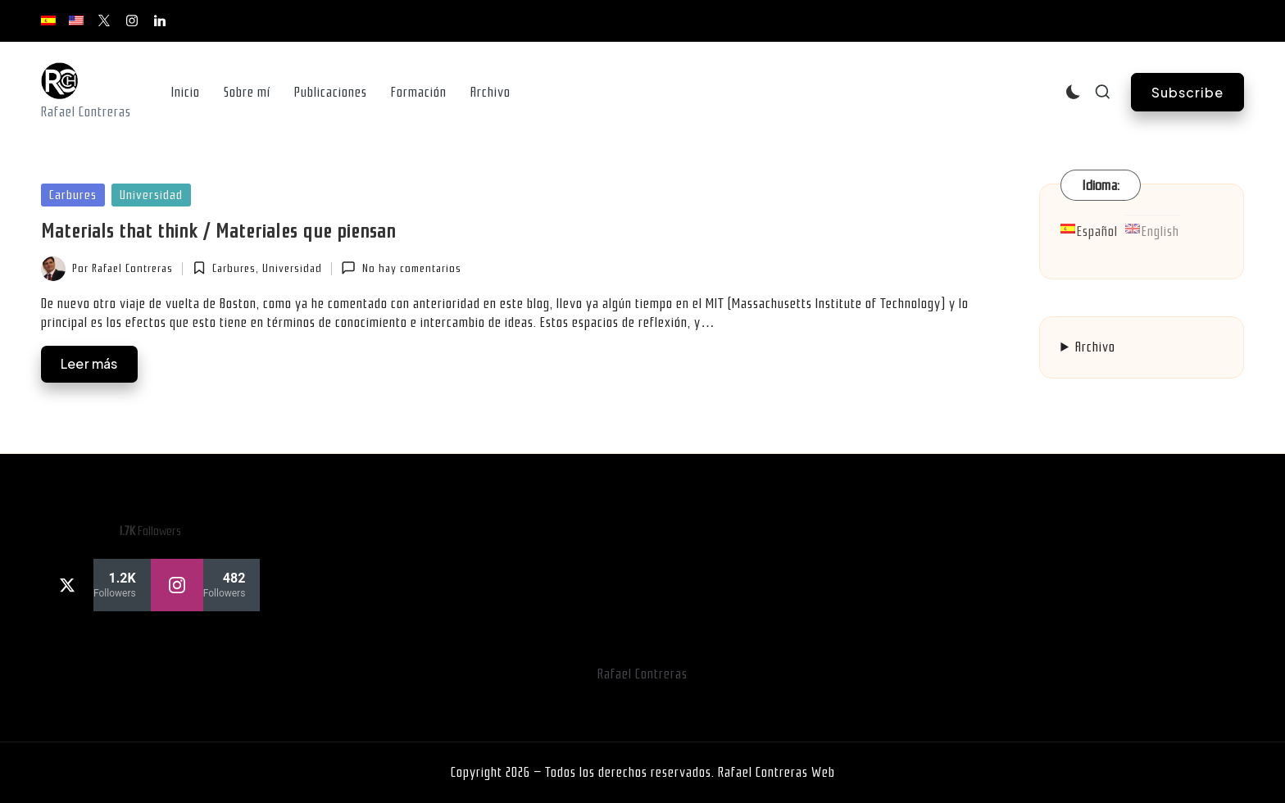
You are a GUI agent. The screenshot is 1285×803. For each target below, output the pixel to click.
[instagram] (206, 585)
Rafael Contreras (642, 674)
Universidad (151, 195)
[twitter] (96, 585)
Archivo (1095, 347)
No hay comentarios (401, 268)
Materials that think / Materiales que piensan (218, 231)
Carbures (73, 195)
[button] (1187, 92)
